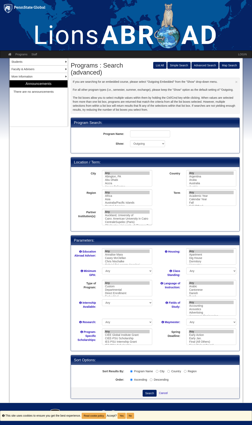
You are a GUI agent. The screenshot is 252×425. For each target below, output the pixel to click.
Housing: (174, 251)
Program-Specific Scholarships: (86, 335)
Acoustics (211, 309)
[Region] (185, 371)
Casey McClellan (127, 258)
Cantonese (211, 290)
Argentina (211, 176)
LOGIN (242, 54)
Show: (120, 143)
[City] (157, 371)
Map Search (229, 65)
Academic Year (211, 196)
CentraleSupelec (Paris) (127, 222)
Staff (34, 54)
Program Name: (113, 133)
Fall (211, 202)
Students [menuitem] (17, 61)
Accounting (211, 306)
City (93, 173)
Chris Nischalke (127, 261)
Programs (21, 54)
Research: (89, 322)
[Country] (168, 371)
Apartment (211, 254)
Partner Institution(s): (87, 214)
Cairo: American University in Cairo (127, 218)
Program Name (141, 371)
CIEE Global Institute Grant (127, 335)
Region (91, 192)
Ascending (138, 379)
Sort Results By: (113, 371)
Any (127, 173)
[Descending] (151, 379)
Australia (211, 183)
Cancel (163, 393)
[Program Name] (131, 371)
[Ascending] (131, 379)
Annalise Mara (127, 254)
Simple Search (179, 65)
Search (149, 393)
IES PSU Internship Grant (127, 341)
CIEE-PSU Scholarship (127, 338)
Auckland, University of (127, 215)
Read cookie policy (94, 415)
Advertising (211, 312)
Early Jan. (211, 338)
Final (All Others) (211, 341)
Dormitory (211, 261)
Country (175, 173)
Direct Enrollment (127, 293)
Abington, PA (127, 176)
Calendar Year (211, 199)
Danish (211, 293)
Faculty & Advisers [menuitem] (23, 69)
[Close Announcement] (236, 82)
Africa (127, 196)
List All (160, 65)
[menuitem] (39, 103)
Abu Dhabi (127, 180)
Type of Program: (90, 285)
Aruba (211, 180)
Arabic (211, 286)
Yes (122, 415)
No (130, 415)
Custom (127, 286)
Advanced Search (205, 65)
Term (177, 192)
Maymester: (172, 322)
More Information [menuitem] (22, 76)
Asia (127, 199)
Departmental (127, 290)
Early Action (211, 335)
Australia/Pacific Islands (127, 202)
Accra (127, 183)
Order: (120, 379)
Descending (159, 379)
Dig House (211, 258)
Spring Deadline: (174, 333)
